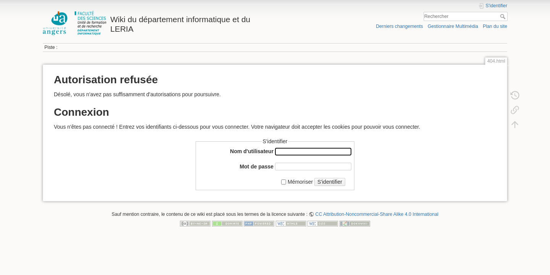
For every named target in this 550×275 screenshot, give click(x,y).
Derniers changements (399, 26)
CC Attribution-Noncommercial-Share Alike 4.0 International (376, 214)
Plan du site (495, 26)
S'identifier (329, 182)
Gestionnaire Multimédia (453, 26)
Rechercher (503, 16)
